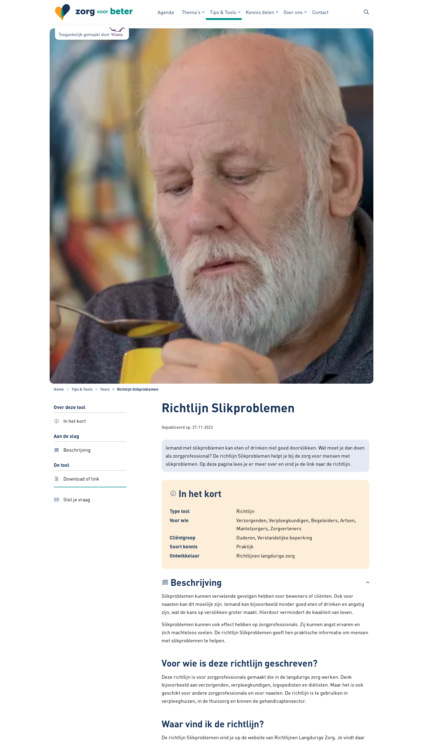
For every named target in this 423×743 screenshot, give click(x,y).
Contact (320, 12)
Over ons (293, 12)
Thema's (191, 12)
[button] (265, 582)
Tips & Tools (223, 12)
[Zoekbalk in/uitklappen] (366, 12)
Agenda (166, 12)
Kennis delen (260, 12)
